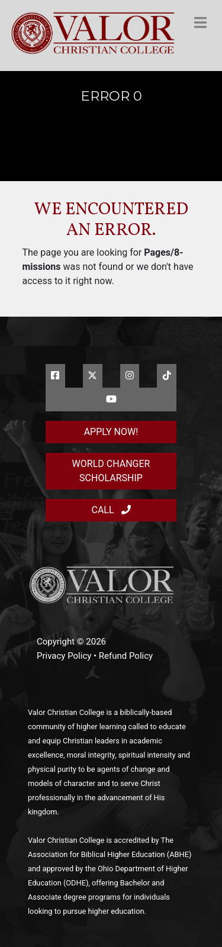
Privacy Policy (64, 655)
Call (110, 510)
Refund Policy (126, 655)
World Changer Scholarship (111, 471)
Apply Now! (111, 431)
